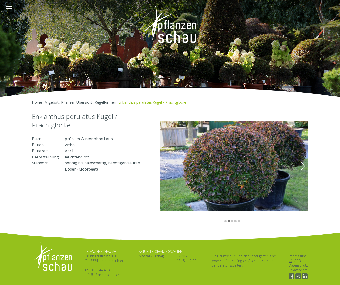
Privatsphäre (298, 270)
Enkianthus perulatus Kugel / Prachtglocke (152, 102)
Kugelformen (105, 102)
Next (302, 166)
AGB (297, 261)
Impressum (297, 256)
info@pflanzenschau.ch (102, 274)
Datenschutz (298, 265)
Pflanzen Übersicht (76, 102)
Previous (165, 166)
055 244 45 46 (101, 270)
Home (37, 102)
